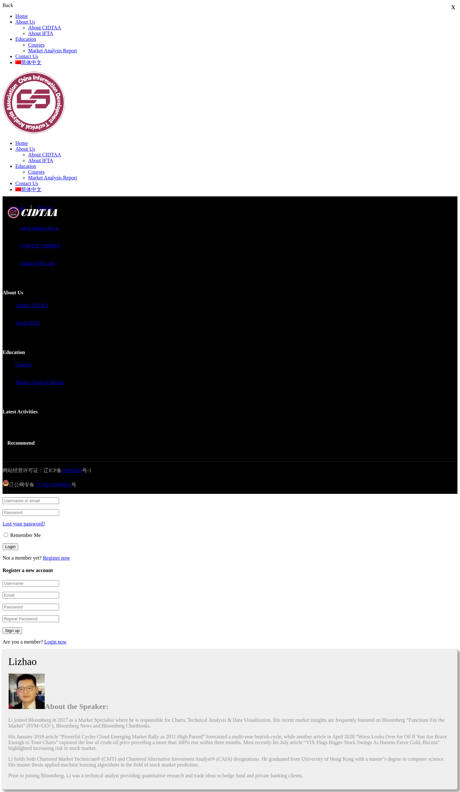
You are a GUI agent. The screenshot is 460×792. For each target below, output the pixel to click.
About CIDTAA (44, 27)
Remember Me (22, 535)
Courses (36, 45)
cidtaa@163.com (37, 263)
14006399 (72, 470)
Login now (55, 642)
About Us (25, 22)
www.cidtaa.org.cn (39, 228)
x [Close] (453, 6)
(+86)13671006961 (40, 245)
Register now (56, 558)
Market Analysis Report (52, 50)
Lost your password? (24, 523)
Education (25, 39)
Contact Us (26, 56)
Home (21, 16)
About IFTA (40, 33)
